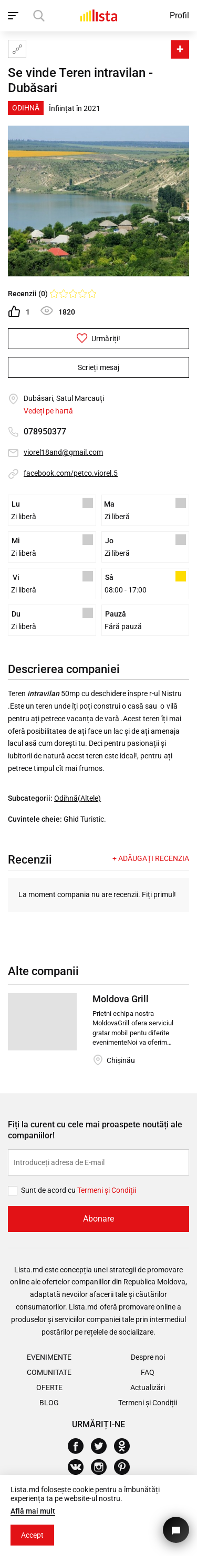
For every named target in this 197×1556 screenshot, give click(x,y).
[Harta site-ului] (17, 49)
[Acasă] (98, 15)
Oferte (49, 1387)
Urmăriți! (98, 338)
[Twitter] (103, 1446)
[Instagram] (103, 1467)
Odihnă (25, 108)
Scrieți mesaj (98, 367)
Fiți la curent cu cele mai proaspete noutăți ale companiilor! (95, 1130)
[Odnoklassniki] (126, 1446)
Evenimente (49, 1357)
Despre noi (148, 1357)
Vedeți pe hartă (48, 411)
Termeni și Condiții (147, 1402)
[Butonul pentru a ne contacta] (176, 1530)
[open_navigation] (14, 15)
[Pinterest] (126, 1467)
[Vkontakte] (79, 1467)
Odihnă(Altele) (77, 798)
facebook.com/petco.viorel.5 (71, 473)
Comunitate (49, 1372)
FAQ (147, 1372)
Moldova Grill (120, 998)
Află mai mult (33, 1511)
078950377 (45, 431)
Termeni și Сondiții (106, 1190)
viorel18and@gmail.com (63, 452)
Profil (179, 15)
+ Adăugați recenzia (150, 858)
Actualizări (147, 1387)
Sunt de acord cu (49, 1190)
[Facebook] (79, 1446)
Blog (49, 1402)
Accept (32, 1535)
